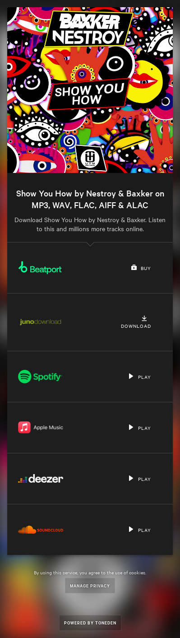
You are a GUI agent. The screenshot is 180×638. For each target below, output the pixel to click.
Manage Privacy (90, 585)
